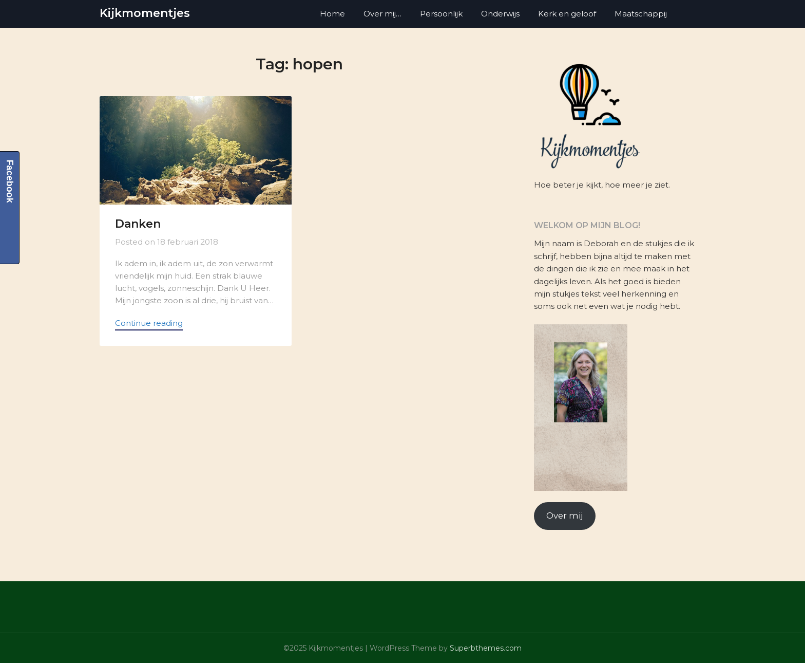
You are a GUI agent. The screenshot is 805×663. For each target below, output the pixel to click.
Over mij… (382, 14)
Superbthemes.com (486, 648)
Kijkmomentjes (145, 13)
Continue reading (149, 323)
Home (332, 14)
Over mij (564, 515)
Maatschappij (641, 14)
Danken (138, 224)
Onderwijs (500, 14)
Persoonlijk (441, 14)
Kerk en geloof (567, 14)
